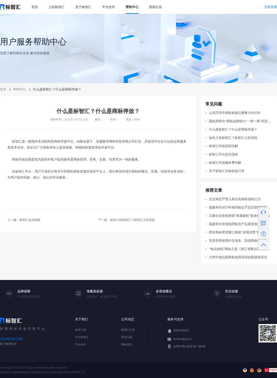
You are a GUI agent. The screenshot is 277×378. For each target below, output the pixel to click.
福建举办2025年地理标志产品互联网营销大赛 (240, 207)
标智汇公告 (128, 329)
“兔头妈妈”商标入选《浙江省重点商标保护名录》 (240, 249)
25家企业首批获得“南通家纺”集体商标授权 (239, 215)
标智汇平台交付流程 (223, 154)
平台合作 (108, 7)
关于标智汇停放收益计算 (226, 171)
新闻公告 (155, 7)
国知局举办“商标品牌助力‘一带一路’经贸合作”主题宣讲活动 (240, 121)
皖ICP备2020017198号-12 (68, 372)
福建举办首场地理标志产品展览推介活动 (238, 224)
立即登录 (270, 7)
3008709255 (181, 330)
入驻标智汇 (56, 7)
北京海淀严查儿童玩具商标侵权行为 (235, 199)
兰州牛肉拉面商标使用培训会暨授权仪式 (238, 257)
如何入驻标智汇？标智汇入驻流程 (132, 220)
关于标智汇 (83, 7)
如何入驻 (80, 329)
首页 (34, 7)
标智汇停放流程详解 (223, 146)
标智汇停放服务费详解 (225, 162)
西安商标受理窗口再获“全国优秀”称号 (236, 232)
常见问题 (126, 337)
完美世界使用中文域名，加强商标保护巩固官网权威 (240, 240)
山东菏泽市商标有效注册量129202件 (235, 113)
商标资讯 (126, 344)
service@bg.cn (182, 339)
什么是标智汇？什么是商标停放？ (233, 129)
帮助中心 (132, 7)
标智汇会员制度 (29, 220)
